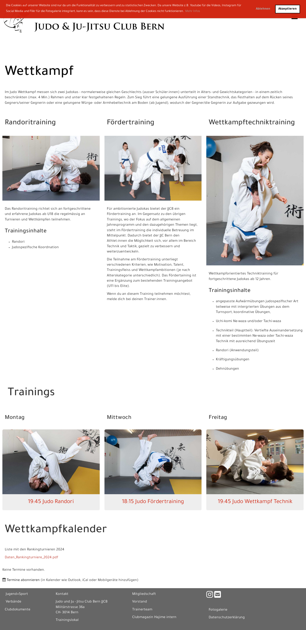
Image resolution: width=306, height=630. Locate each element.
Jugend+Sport (17, 594)
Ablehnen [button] (263, 9)
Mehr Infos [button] (192, 11)
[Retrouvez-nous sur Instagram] (209, 596)
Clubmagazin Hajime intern (154, 617)
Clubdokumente (17, 610)
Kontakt (62, 594)
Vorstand (139, 602)
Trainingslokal (67, 620)
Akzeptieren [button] (287, 9)
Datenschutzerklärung (227, 618)
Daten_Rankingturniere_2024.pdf (31, 558)
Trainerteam (142, 610)
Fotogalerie (218, 610)
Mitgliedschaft (144, 594)
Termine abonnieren (23, 580)
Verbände (13, 602)
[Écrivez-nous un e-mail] (217, 596)
